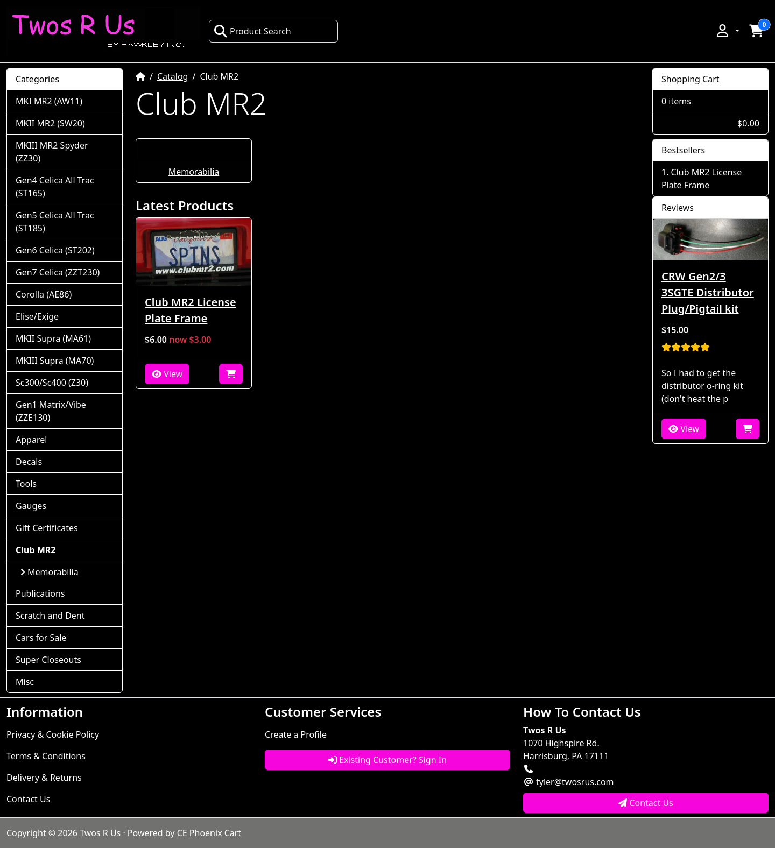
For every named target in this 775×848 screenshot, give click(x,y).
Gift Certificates (47, 528)
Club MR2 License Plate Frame (190, 310)
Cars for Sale (41, 638)
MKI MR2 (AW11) (49, 101)
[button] (727, 30)
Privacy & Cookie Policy (52, 734)
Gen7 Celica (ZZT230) (58, 272)
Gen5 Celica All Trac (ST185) (55, 221)
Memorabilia (194, 172)
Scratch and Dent (50, 615)
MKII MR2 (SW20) (50, 123)
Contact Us (28, 799)
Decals (29, 462)
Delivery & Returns (44, 777)
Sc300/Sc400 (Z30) (52, 382)
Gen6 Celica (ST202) (55, 250)
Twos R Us (100, 833)
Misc (25, 682)
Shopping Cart (690, 79)
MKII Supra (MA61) (53, 338)
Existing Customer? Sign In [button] (387, 760)
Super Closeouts (48, 660)
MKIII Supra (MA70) (55, 360)
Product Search (252, 31)
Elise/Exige (37, 316)
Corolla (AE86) (44, 294)
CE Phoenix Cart (209, 833)
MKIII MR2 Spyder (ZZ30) (52, 151)
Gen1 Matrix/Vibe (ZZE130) (51, 411)
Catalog (172, 76)
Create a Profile (296, 734)
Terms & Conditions (46, 756)
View (167, 374)
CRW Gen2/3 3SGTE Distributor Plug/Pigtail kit (707, 292)
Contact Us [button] (645, 803)
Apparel (31, 440)
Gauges (31, 506)
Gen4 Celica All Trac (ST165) (55, 186)
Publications (40, 593)
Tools (26, 484)
